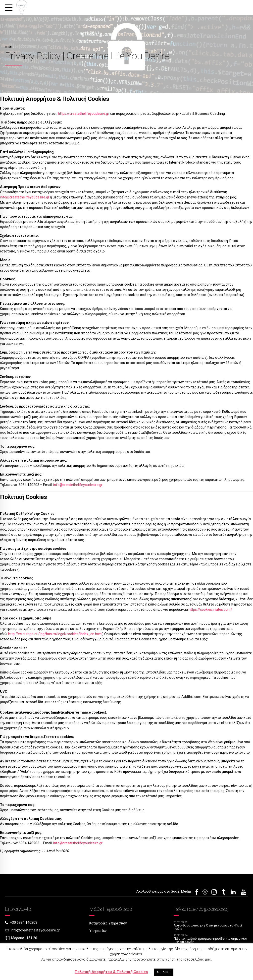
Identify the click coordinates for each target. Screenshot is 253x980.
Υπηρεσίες (98, 931)
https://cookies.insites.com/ (210, 610)
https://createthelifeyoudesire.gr (84, 114)
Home (8, 47)
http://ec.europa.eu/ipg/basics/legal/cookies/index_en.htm (54, 634)
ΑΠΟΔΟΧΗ (163, 972)
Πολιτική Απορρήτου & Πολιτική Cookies (111, 972)
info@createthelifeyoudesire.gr (24, 197)
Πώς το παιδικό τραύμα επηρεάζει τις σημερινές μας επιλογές (203, 940)
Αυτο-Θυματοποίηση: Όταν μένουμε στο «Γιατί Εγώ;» (209, 927)
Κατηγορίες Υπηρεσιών (108, 923)
